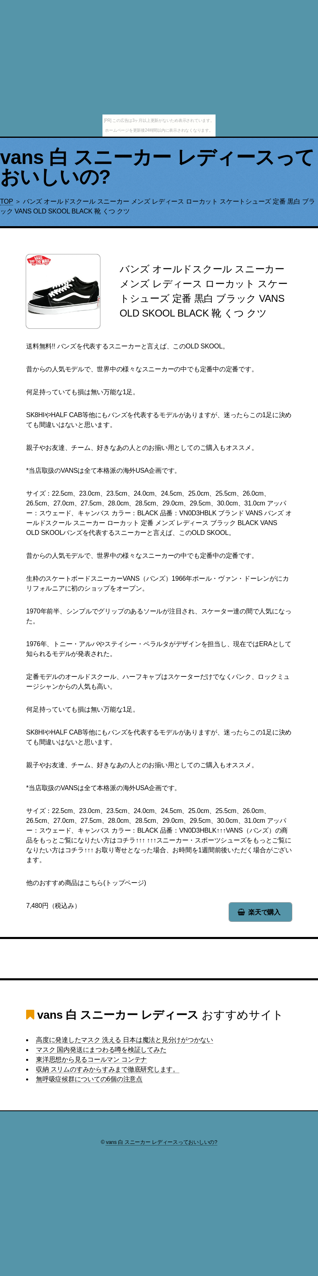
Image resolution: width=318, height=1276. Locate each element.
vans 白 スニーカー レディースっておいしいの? (157, 167)
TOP (6, 201)
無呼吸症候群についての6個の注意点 (89, 1079)
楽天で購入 (264, 912)
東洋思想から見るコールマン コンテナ (91, 1059)
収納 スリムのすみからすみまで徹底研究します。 (107, 1069)
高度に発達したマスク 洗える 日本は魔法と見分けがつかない (124, 1039)
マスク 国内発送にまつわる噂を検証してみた (101, 1049)
